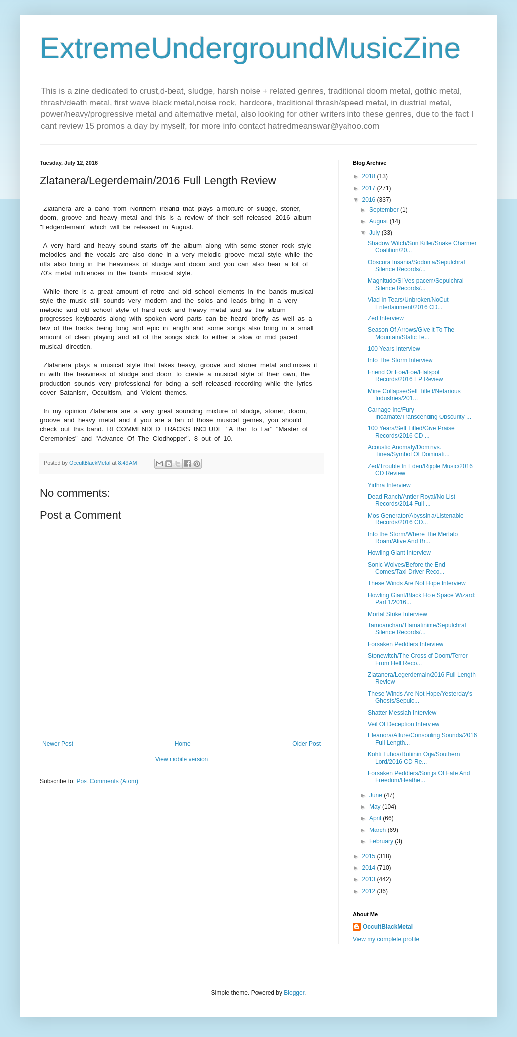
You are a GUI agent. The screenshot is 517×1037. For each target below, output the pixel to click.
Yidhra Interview (389, 485)
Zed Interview (386, 318)
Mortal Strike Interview (397, 614)
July (375, 232)
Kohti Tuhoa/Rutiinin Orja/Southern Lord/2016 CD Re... (414, 758)
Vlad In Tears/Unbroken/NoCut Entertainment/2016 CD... (408, 303)
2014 (369, 867)
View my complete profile (386, 939)
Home (183, 743)
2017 (369, 188)
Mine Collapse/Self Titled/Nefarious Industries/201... (414, 395)
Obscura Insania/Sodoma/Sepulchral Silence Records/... (416, 266)
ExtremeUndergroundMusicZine (250, 48)
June (376, 795)
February (382, 841)
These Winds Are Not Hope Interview (417, 583)
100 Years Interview (394, 348)
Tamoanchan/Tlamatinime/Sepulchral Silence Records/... (417, 629)
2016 (369, 199)
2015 (369, 856)
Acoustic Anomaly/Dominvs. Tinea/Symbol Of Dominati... (409, 451)
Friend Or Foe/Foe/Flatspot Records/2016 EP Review (405, 376)
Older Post (306, 743)
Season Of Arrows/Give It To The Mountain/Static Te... (411, 333)
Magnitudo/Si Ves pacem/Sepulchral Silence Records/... (416, 284)
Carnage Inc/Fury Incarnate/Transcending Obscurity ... (419, 413)
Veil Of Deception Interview (403, 724)
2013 (369, 879)
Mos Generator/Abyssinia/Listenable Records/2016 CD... (416, 519)
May (375, 806)
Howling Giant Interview (399, 552)
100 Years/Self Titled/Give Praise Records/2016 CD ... (411, 432)
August (379, 221)
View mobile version (181, 759)
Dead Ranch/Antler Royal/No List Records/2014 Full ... (411, 500)
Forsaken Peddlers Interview (405, 644)
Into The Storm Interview (400, 360)
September (384, 210)
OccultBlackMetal (388, 926)
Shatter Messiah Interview (402, 712)
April (376, 818)
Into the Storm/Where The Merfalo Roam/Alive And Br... (413, 538)
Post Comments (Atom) (107, 781)
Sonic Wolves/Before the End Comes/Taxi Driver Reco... (406, 568)
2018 (369, 176)
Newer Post (57, 743)
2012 (369, 891)
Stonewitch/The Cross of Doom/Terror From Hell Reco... (418, 659)
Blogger (294, 992)
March (378, 830)
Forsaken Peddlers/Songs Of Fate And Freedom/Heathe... (419, 777)
